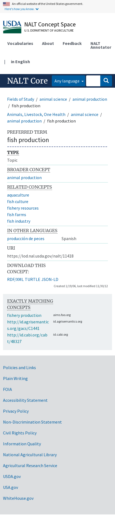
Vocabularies (20, 43)
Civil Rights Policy (20, 433)
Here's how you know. (20, 9)
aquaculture (18, 195)
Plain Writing (15, 378)
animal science (53, 99)
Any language (67, 81)
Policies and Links (19, 367)
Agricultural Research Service (30, 465)
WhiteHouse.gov (18, 498)
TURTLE (32, 279)
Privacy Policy (16, 411)
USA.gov (10, 487)
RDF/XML (15, 279)
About (48, 43)
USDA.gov (12, 476)
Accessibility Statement (25, 400)
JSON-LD (49, 279)
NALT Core (27, 81)
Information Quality (22, 443)
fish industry (18, 221)
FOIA (7, 389)
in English (20, 61)
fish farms (16, 214)
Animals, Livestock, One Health (36, 114)
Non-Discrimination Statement (32, 422)
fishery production (24, 315)
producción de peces (25, 238)
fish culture (17, 201)
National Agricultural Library (30, 454)
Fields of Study (20, 99)
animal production (89, 99)
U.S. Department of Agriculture (49, 30)
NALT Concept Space (50, 24)
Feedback (72, 43)
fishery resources (23, 208)
